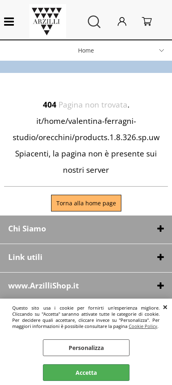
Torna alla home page (86, 203)
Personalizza (86, 348)
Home (86, 50)
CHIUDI (165, 307)
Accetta (86, 372)
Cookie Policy (143, 326)
